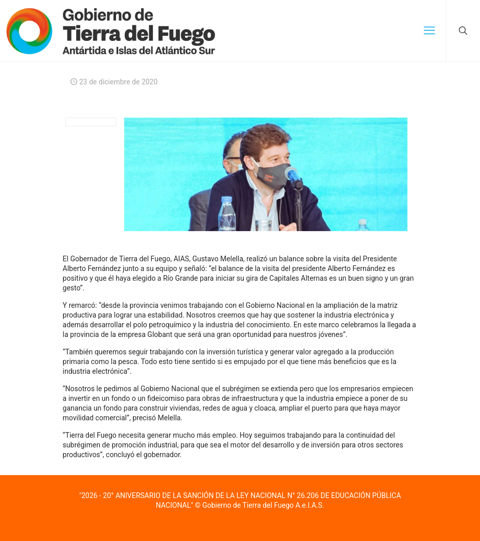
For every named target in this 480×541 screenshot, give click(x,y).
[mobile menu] (429, 30)
